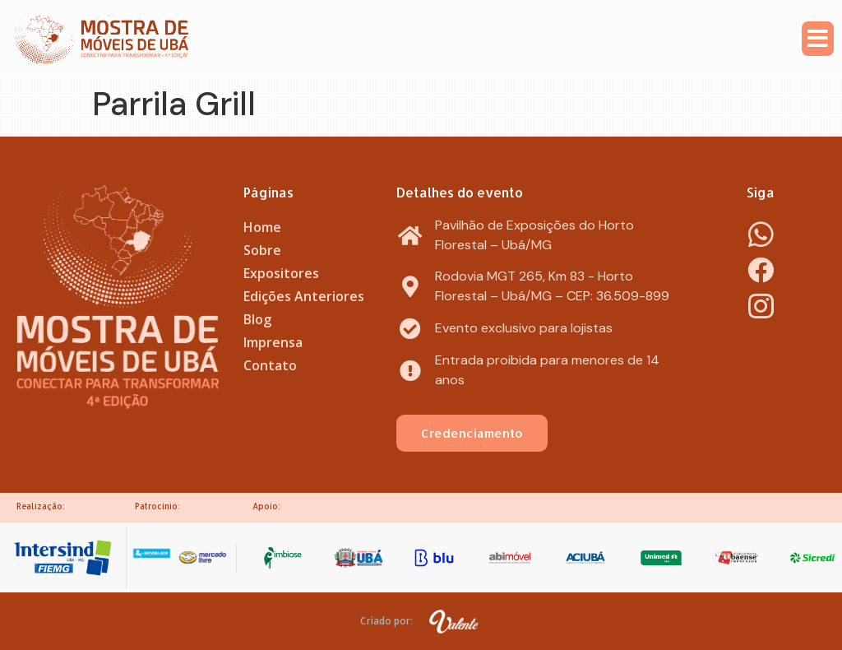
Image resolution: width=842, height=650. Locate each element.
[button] (818, 38)
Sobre (262, 250)
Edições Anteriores (303, 296)
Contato (270, 365)
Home (262, 227)
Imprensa (273, 342)
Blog (257, 319)
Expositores (281, 273)
